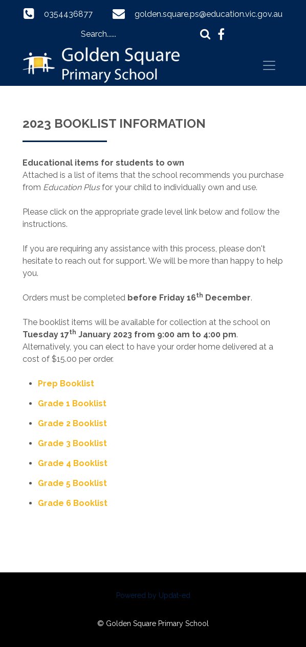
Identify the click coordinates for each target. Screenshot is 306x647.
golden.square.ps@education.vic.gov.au (208, 14)
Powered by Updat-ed (153, 595)
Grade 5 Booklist (72, 483)
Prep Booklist (66, 383)
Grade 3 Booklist (72, 443)
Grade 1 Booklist (72, 403)
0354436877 (68, 14)
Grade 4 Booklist (72, 463)
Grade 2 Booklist (72, 423)
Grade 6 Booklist (72, 503)
